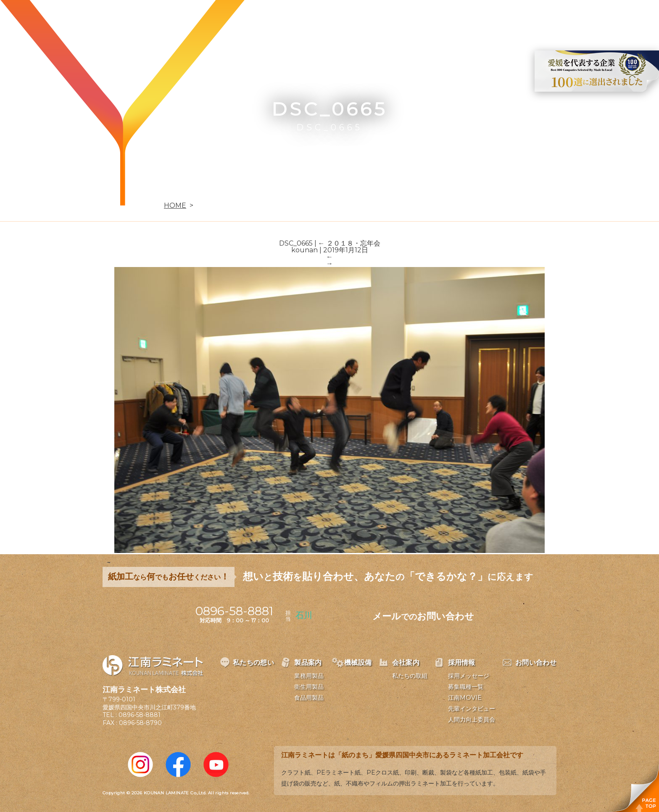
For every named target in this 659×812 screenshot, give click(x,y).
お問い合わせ (556, 19)
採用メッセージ (468, 676)
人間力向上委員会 (471, 719)
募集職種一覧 (465, 686)
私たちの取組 (409, 676)
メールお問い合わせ (423, 616)
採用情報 (501, 19)
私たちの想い (298, 19)
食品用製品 (309, 697)
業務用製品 (309, 676)
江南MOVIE (465, 697)
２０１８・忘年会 (349, 243)
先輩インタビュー (471, 708)
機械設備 (403, 19)
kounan (304, 250)
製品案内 (354, 19)
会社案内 (452, 19)
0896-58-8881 (140, 715)
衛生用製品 (309, 686)
